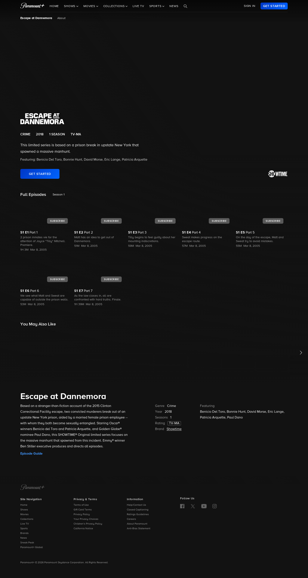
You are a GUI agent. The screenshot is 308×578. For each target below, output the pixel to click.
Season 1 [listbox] (59, 194)
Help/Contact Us (136, 505)
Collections (26, 519)
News (173, 6)
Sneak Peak (27, 542)
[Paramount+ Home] (32, 487)
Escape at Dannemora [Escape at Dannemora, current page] (36, 18)
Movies (24, 514)
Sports (24, 528)
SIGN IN (249, 5)
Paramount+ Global (31, 547)
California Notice (83, 528)
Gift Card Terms (83, 510)
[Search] (185, 6)
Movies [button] (89, 6)
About (61, 18)
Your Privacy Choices (86, 519)
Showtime (174, 429)
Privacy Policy (82, 514)
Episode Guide (31, 453)
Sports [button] (156, 6)
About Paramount (137, 524)
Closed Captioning (137, 510)
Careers (131, 519)
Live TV (138, 6)
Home (54, 6)
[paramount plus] (32, 6)
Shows (24, 510)
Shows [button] (70, 6)
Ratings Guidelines (138, 514)
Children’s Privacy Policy (88, 524)
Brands (24, 533)
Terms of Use (81, 505)
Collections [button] (114, 6)
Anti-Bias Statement (138, 528)
